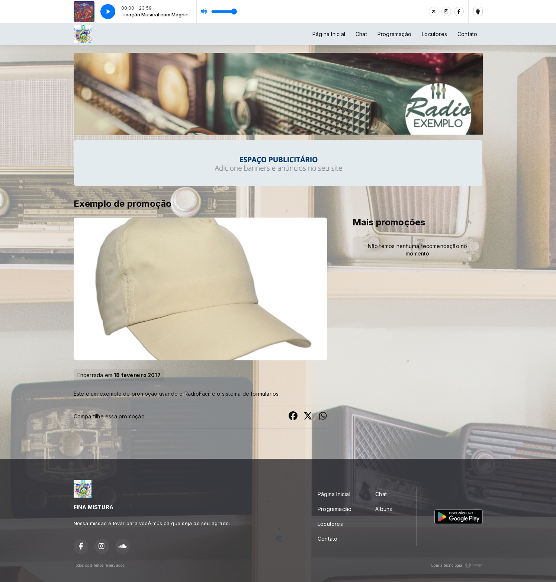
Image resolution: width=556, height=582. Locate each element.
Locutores (434, 34)
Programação (394, 34)
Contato (467, 34)
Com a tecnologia (456, 565)
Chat (361, 34)
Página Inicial (328, 34)
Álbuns (383, 509)
